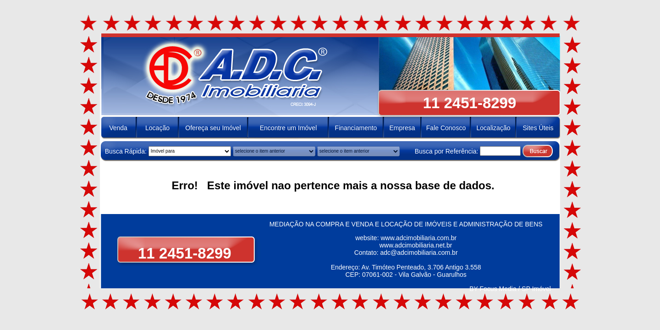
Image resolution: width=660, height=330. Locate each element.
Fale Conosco (446, 128)
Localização (494, 128)
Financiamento (356, 128)
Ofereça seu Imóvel (213, 128)
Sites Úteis (538, 128)
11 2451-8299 (180, 253)
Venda (118, 128)
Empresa (402, 128)
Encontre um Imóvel (288, 128)
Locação (157, 128)
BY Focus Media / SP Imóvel (510, 288)
